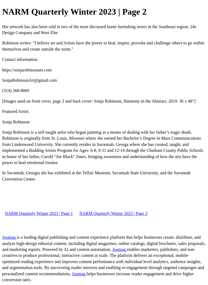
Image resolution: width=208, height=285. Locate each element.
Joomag (9, 237)
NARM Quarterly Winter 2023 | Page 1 (39, 213)
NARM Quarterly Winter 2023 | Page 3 (113, 213)
